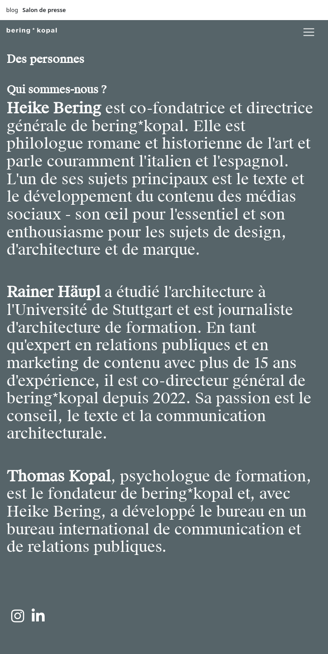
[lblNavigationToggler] (309, 32)
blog (12, 10)
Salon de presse (44, 10)
